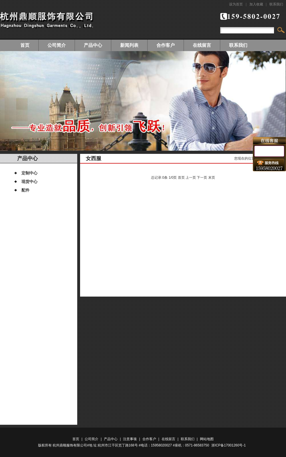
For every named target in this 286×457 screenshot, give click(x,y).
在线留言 (202, 45)
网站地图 (207, 439)
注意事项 (130, 439)
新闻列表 (129, 45)
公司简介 (56, 45)
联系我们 (276, 4)
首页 (24, 45)
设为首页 (236, 4)
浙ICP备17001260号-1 (228, 445)
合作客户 (165, 45)
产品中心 (93, 45)
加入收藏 (256, 4)
